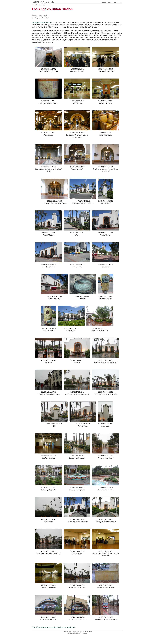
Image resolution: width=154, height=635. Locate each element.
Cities (37, 4)
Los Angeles (42, 4)
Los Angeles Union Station (41, 22)
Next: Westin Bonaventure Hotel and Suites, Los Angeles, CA (54, 627)
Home (33, 4)
